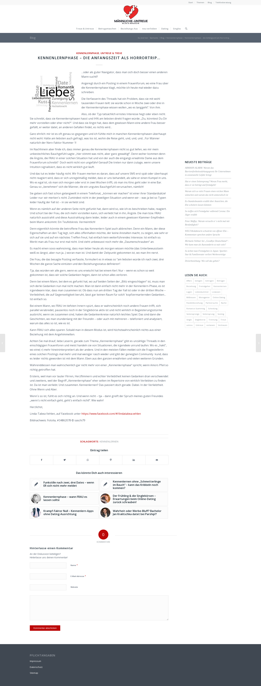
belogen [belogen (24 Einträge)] (198, 280)
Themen (200, 2)
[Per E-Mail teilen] (156, 460)
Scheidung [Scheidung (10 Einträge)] (212, 308)
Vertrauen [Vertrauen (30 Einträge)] (222, 325)
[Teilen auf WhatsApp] (87, 460)
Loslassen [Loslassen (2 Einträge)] (216, 292)
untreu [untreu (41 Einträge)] (189, 325)
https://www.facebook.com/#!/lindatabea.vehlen (111, 413)
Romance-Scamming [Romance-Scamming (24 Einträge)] (195, 308)
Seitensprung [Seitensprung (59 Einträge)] (208, 314)
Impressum (35, 661)
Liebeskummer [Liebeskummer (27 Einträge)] (202, 292)
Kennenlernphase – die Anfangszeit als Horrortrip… (99, 57)
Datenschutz (36, 667)
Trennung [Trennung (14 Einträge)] (213, 319)
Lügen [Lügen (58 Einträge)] (189, 292)
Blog (210, 2)
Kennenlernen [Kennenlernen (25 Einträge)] (220, 286)
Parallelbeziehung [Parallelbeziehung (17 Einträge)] (194, 303)
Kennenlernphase (87, 53)
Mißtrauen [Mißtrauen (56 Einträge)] (191, 297)
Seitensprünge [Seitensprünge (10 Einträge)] (192, 314)
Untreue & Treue (111, 53)
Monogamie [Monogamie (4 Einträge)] (204, 297)
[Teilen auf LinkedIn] (133, 460)
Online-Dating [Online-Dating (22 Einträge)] (219, 297)
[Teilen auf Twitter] (64, 460)
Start (190, 2)
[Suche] (185, 28)
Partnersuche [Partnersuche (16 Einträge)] (212, 303)
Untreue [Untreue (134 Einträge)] (199, 325)
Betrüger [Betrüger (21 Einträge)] (221, 280)
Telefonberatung (223, 2)
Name (74, 565)
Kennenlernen (109, 441)
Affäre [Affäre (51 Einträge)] (189, 280)
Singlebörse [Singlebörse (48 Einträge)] (200, 319)
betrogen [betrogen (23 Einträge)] (209, 280)
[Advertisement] (208, 101)
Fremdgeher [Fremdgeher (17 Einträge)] (204, 286)
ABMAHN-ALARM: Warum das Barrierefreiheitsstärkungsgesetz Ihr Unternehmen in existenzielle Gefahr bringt (208, 171)
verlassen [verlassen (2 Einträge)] (210, 325)
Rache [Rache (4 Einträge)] (224, 303)
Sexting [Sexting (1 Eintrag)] (221, 314)
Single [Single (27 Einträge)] (189, 319)
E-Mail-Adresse (78, 576)
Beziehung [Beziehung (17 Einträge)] (191, 286)
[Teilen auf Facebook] (41, 460)
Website (74, 587)
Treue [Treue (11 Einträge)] (223, 319)
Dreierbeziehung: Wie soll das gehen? (202, 261)
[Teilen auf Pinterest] (110, 460)
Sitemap (34, 672)
